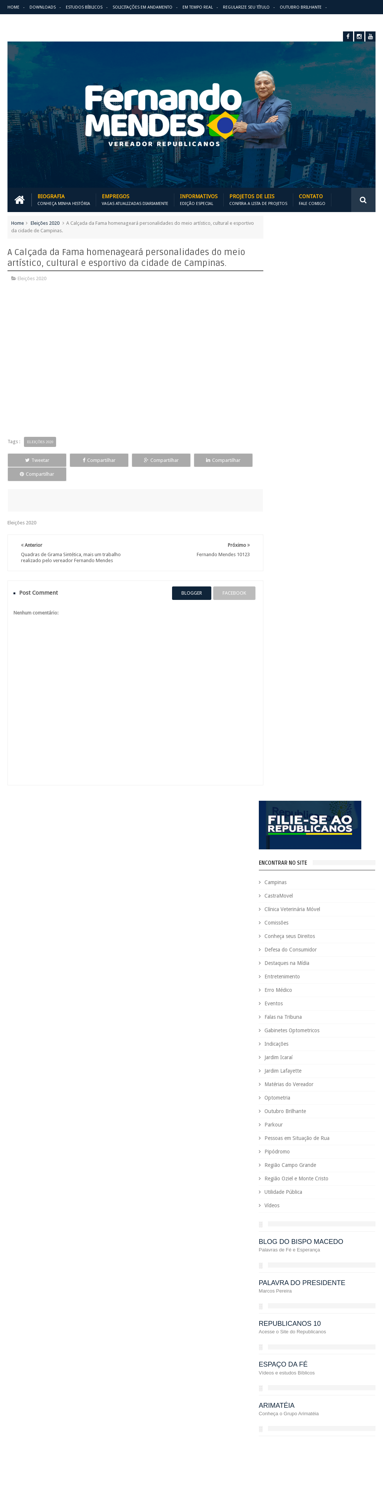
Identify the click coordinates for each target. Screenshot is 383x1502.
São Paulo (307, 1432)
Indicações (290, 464)
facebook (228, 584)
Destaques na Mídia (300, 383)
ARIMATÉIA (290, 825)
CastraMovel (292, 316)
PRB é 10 (325, 1382)
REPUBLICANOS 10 (303, 743)
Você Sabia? (336, 1458)
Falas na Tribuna (296, 437)
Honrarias (329, 1318)
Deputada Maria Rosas (284, 1229)
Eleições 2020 (45, 223)
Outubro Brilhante (301, 7)
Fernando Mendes (44, 1490)
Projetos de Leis (258, 199)
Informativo (272, 1331)
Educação (355, 1254)
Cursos (292, 1216)
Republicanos (340, 1420)
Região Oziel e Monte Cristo (310, 599)
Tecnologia (337, 1432)
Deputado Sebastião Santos (289, 1242)
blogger (185, 584)
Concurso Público (278, 1191)
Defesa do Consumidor (304, 370)
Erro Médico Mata (26, 21)
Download (27, 1100)
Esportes (303, 1293)
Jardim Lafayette (296, 491)
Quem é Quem (275, 1407)
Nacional (269, 1356)
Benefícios (319, 1153)
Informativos (199, 199)
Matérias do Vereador (302, 505)
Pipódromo (290, 572)
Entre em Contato (349, 1101)
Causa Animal (332, 1165)
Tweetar (31, 460)
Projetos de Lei (275, 1394)
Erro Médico (292, 410)
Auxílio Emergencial (280, 1153)
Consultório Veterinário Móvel (292, 1204)
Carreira (268, 1165)
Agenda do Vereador (282, 1140)
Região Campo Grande (304, 585)
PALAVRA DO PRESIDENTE (315, 702)
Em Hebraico (344, 1267)
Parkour (287, 545)
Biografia (63, 199)
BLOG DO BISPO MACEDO (314, 662)
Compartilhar (81, 460)
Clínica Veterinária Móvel (306, 329)
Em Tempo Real (198, 7)
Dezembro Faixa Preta (283, 1254)
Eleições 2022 (309, 1267)
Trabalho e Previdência (324, 1445)
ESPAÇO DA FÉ (296, 784)
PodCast (300, 1382)
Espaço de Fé (274, 1293)
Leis (305, 1343)
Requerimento (275, 1432)
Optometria (291, 518)
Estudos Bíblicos (84, 7)
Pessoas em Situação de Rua (310, 558)
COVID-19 (341, 1204)
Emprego (269, 1280)
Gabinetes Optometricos (305, 451)
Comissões (290, 343)
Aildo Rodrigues (329, 1140)
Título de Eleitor (276, 1445)
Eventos (287, 424)
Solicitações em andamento (142, 7)
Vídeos (285, 626)
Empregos (135, 199)
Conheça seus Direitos (303, 356)
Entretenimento (295, 397)
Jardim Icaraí (292, 478)
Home (13, 7)
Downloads (43, 7)
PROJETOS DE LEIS (317, 1394)
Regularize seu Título (246, 7)
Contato (312, 199)
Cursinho (269, 1216)
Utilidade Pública (297, 612)
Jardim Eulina (306, 1331)
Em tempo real (204, 1100)
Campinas (289, 303)
